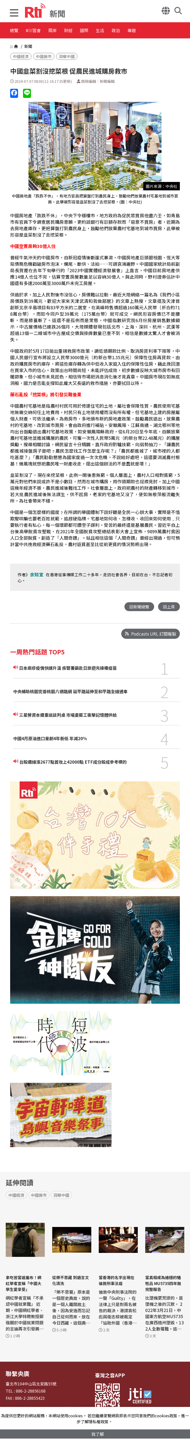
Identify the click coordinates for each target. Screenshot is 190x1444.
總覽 (15, 30)
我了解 (97, 1433)
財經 (90, 30)
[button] (14, 13)
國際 (112, 30)
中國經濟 (21, 56)
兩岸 (67, 30)
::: (11, 46)
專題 (179, 30)
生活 (134, 30)
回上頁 (168, 607)
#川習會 (41, 30)
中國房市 (44, 56)
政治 (156, 30)
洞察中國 (67, 56)
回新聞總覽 (137, 607)
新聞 (27, 46)
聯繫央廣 (15, 1373)
